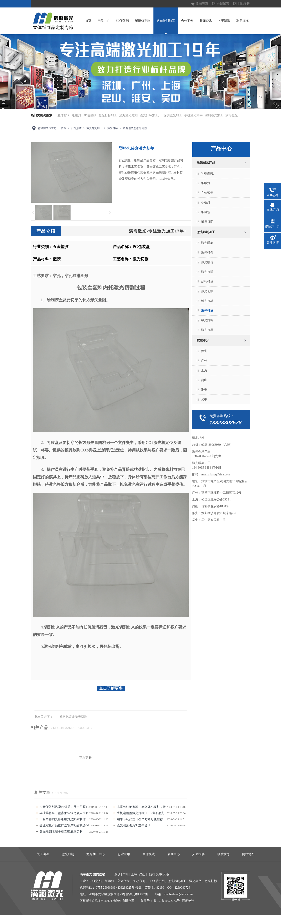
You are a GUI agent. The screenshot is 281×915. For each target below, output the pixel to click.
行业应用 (124, 854)
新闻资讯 (206, 20)
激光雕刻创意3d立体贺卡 (134, 825)
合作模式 (148, 854)
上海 (204, 370)
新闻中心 (174, 854)
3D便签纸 (122, 20)
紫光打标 (207, 301)
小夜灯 (205, 202)
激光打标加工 (108, 115)
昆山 (204, 380)
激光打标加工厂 (150, 115)
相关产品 (39, 727)
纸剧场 (205, 212)
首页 (88, 20)
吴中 (204, 399)
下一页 (110, 212)
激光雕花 (207, 262)
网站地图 (244, 3)
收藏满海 (202, 3)
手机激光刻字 (193, 115)
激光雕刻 (207, 243)
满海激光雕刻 (128, 115)
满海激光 (231, 115)
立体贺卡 (64, 115)
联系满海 (242, 20)
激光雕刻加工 (166, 20)
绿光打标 (207, 320)
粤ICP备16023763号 (166, 900)
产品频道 (76, 128)
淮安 (204, 389)
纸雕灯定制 (142, 20)
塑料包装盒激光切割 (135, 128)
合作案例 (187, 20)
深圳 (204, 351)
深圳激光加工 (173, 115)
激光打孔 (207, 252)
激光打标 (112, 128)
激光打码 (207, 272)
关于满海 (224, 20)
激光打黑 (207, 330)
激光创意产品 (206, 162)
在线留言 (223, 3)
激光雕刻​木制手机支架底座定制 (61, 831)
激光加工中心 (95, 854)
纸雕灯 (76, 115)
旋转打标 (207, 281)
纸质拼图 (207, 221)
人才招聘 (198, 854)
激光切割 (207, 291)
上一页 (33, 212)
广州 (204, 360)
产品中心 (103, 20)
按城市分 (203, 340)
